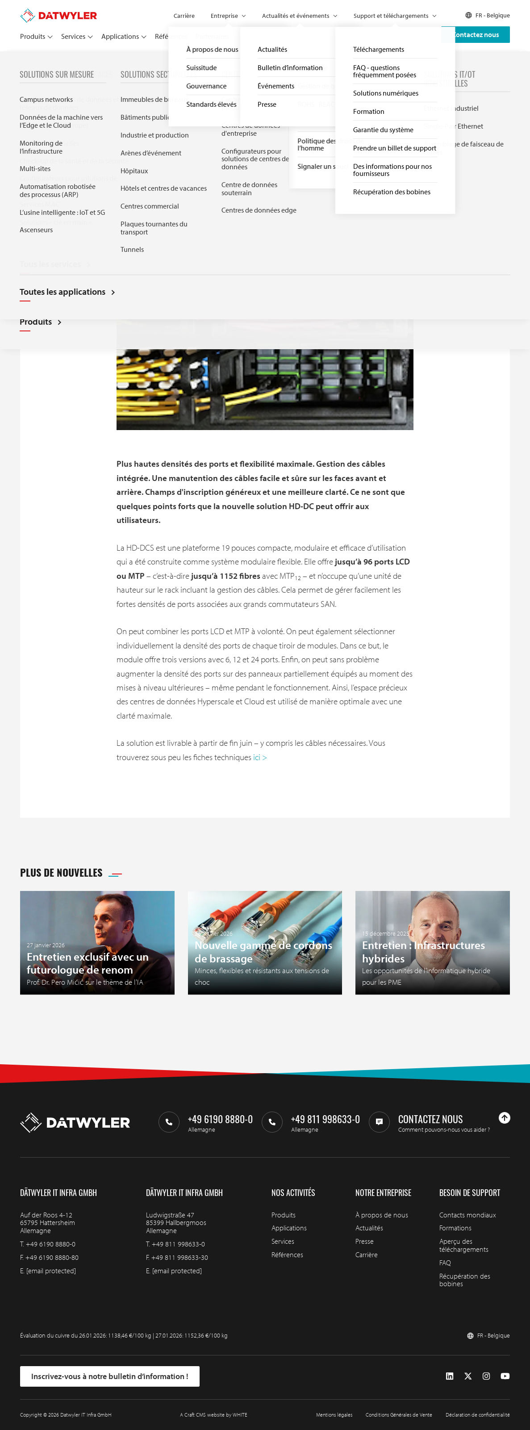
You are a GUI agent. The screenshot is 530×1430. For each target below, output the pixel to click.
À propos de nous (381, 1214)
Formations (455, 1227)
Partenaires (212, 36)
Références (171, 36)
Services (73, 36)
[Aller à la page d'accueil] (58, 12)
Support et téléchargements (391, 16)
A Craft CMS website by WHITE (213, 1414)
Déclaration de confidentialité (478, 1414)
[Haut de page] (504, 1117)
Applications (120, 36)
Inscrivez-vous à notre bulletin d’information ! (109, 1376)
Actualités (50, 61)
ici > (260, 757)
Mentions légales (334, 1414)
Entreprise (224, 16)
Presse (364, 1241)
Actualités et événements (296, 16)
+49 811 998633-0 (178, 1243)
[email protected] (51, 1270)
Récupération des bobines (464, 1279)
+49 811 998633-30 (179, 1257)
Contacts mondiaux (467, 1214)
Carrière (184, 16)
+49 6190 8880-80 (52, 1257)
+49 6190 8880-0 (50, 1243)
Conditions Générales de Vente (399, 1414)
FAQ (445, 1262)
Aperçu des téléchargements (463, 1245)
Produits (32, 36)
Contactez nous (475, 34)
